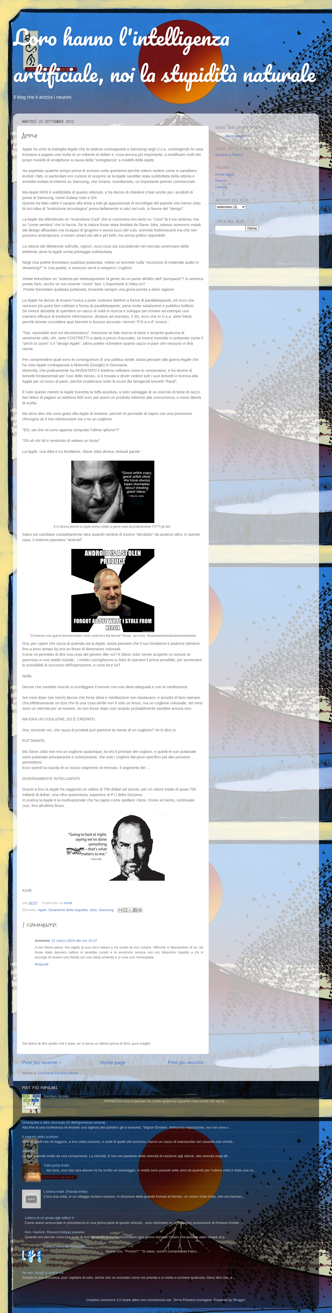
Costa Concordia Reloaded (64, 1246)
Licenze (221, 187)
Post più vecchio (186, 1062)
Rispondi (42, 964)
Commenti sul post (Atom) (58, 1073)
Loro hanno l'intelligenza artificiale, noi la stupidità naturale (164, 55)
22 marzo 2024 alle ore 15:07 (74, 941)
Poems (220, 181)
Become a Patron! (229, 155)
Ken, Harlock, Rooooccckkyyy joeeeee (54, 1232)
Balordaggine (236, 136)
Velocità (28, 1151)
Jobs (93, 910)
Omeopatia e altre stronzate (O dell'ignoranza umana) (64, 1122)
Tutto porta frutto (56, 1165)
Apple (42, 910)
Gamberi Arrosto (56, 1096)
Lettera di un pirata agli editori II (49, 1218)
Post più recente (40, 1062)
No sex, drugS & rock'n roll (42, 1273)
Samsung (106, 910)
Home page (113, 1062)
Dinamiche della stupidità (68, 910)
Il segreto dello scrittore (40, 1137)
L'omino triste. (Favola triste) (65, 1191)
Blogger (239, 1300)
